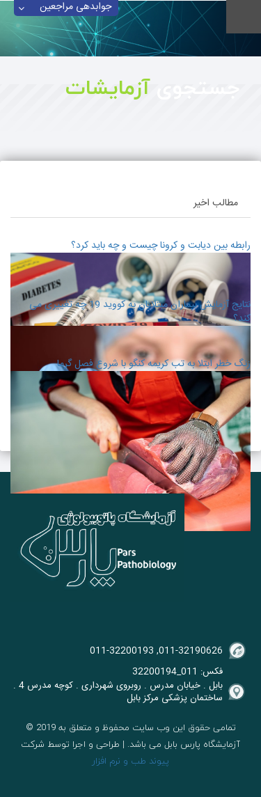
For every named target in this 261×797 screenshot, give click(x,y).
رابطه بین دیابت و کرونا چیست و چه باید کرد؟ (161, 245)
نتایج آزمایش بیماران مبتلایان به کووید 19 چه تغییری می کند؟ (140, 312)
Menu (243, 16)
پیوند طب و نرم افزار (130, 760)
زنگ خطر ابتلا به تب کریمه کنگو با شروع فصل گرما (154, 364)
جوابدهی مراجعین (75, 7)
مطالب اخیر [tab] (215, 203)
